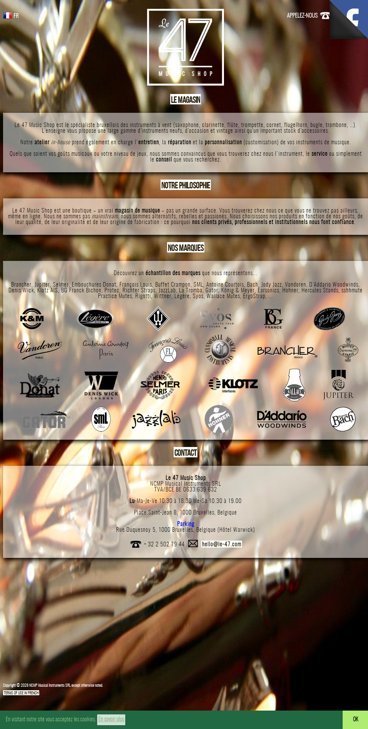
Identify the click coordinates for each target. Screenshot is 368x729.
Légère (182, 296)
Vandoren (295, 285)
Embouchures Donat (94, 285)
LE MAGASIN (185, 99)
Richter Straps (139, 291)
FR (11, 16)
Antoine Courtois (225, 285)
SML (198, 285)
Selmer (61, 285)
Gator (212, 291)
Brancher (21, 285)
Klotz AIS (47, 291)
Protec (111, 291)
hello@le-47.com (221, 545)
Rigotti (143, 296)
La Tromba (190, 291)
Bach (252, 285)
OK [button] (355, 719)
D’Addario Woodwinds (333, 285)
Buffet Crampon (173, 285)
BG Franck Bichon (81, 291)
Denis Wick (21, 291)
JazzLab (167, 291)
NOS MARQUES (186, 247)
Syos (198, 296)
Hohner (290, 291)
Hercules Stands (320, 291)
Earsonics (268, 291)
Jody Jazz (271, 285)
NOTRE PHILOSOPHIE (185, 185)
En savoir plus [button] (111, 719)
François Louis (135, 285)
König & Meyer (238, 291)
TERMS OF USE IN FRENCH (21, 693)
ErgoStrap (254, 296)
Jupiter (42, 285)
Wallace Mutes (223, 296)
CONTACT (185, 452)
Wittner (162, 296)
